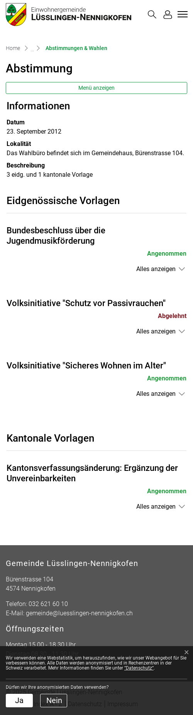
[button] (152, 14)
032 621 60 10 (48, 604)
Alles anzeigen (156, 269)
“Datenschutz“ (139, 668)
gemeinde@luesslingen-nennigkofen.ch (79, 613)
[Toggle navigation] (181, 14)
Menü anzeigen (96, 88)
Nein (54, 700)
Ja (19, 700)
